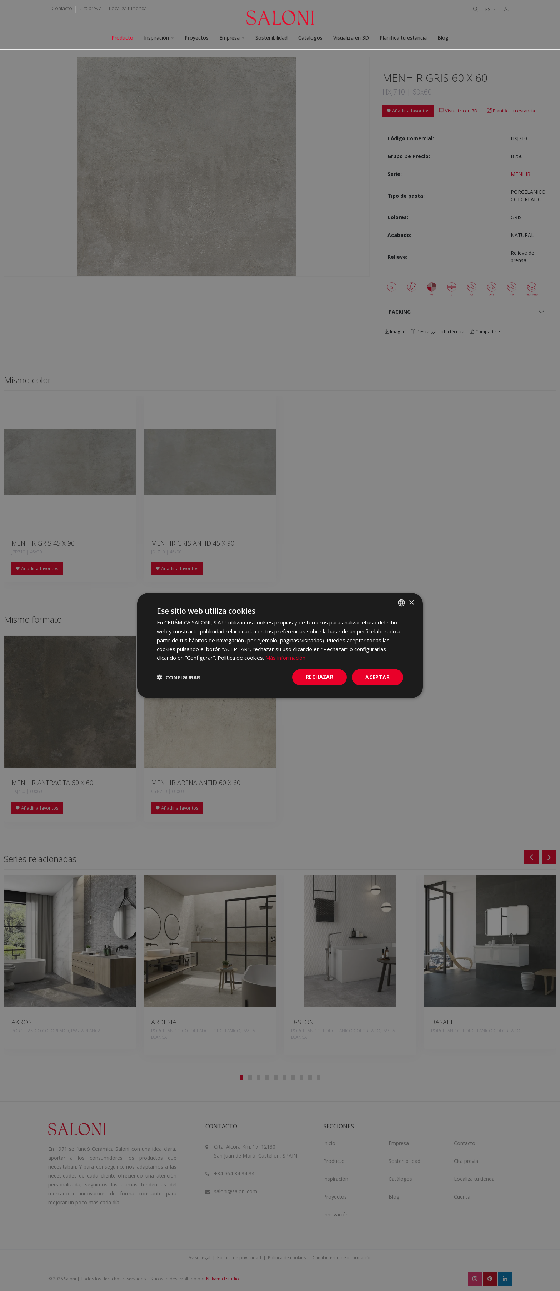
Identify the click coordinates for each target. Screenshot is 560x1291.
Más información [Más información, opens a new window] (285, 657)
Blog (443, 37)
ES (488, 9)
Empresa (229, 37)
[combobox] (401, 603)
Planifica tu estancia (403, 37)
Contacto (62, 8)
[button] (178, 677)
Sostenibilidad (271, 37)
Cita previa (90, 8)
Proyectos (197, 37)
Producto (122, 37)
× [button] (411, 602)
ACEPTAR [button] (377, 677)
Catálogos (310, 37)
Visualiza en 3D (351, 37)
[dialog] (280, 645)
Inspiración (156, 37)
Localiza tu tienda (128, 8)
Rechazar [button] (319, 676)
